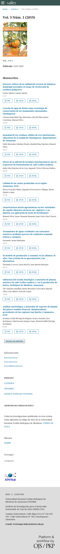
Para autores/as (10, 362)
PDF (8, 100)
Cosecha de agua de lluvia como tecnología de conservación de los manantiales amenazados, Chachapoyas (25, 111)
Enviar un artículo (14, 341)
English (7, 442)
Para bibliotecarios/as (13, 366)
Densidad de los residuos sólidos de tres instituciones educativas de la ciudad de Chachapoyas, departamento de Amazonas (29, 138)
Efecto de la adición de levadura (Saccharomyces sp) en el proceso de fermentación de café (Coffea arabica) (30, 163)
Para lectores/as (11, 357)
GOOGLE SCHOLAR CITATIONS (18, 393)
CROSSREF (9, 388)
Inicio (5, 9)
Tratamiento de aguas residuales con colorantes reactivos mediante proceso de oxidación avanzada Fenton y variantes (27, 234)
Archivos (14, 9)
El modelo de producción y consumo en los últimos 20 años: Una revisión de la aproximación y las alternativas (29, 258)
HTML (34, 100)
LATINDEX (9, 383)
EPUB (20, 100)
